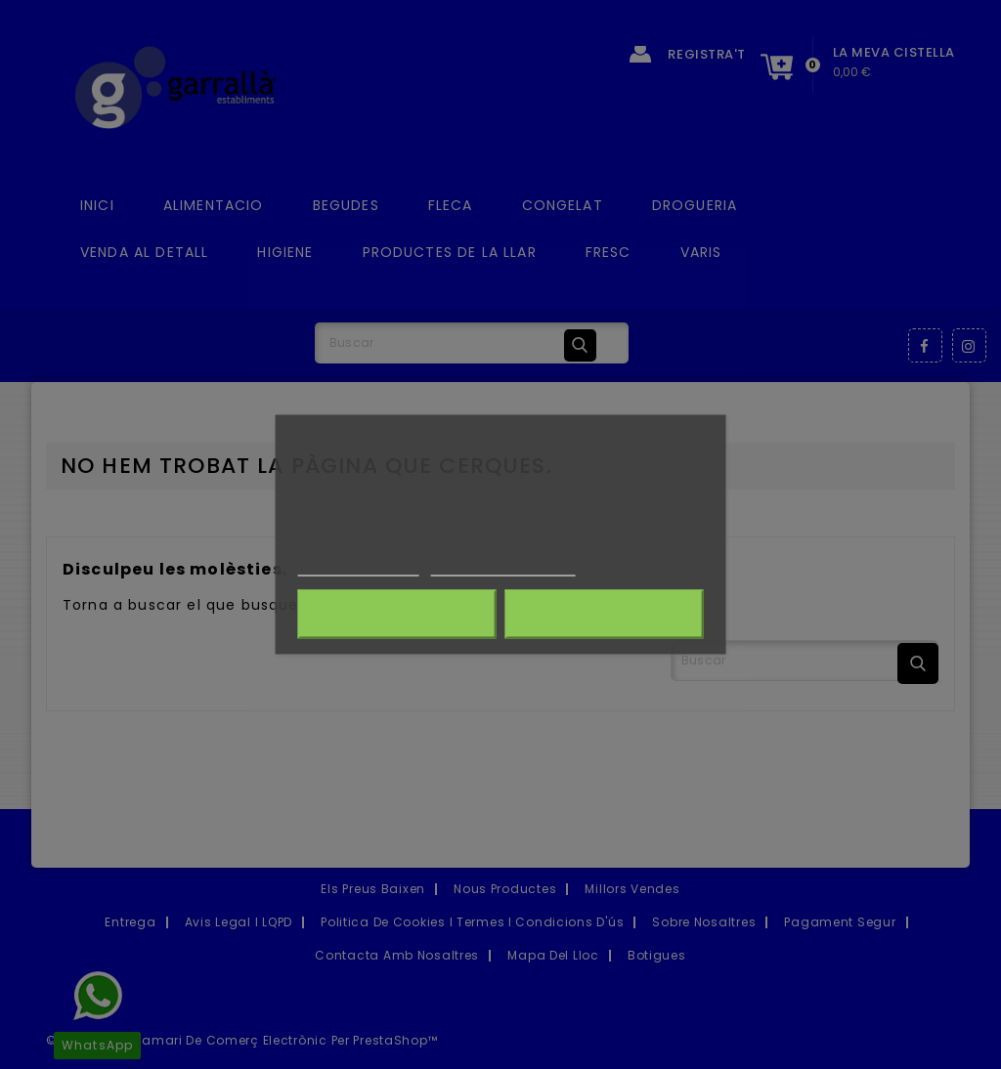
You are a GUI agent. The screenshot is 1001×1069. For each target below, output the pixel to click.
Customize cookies (503, 566)
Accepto (603, 614)
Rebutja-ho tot (396, 614)
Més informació (358, 566)
